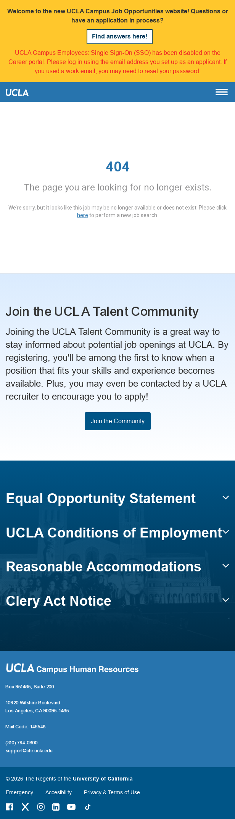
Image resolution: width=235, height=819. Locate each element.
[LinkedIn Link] (56, 807)
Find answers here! (119, 36)
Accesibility (58, 792)
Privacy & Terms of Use (112, 792)
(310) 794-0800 (22, 743)
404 (118, 167)
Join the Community (118, 421)
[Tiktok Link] (87, 806)
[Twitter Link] (25, 806)
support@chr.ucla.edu (29, 751)
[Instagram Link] (41, 807)
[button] (117, 502)
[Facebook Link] (9, 807)
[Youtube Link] (71, 807)
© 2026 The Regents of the (69, 778)
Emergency (19, 792)
